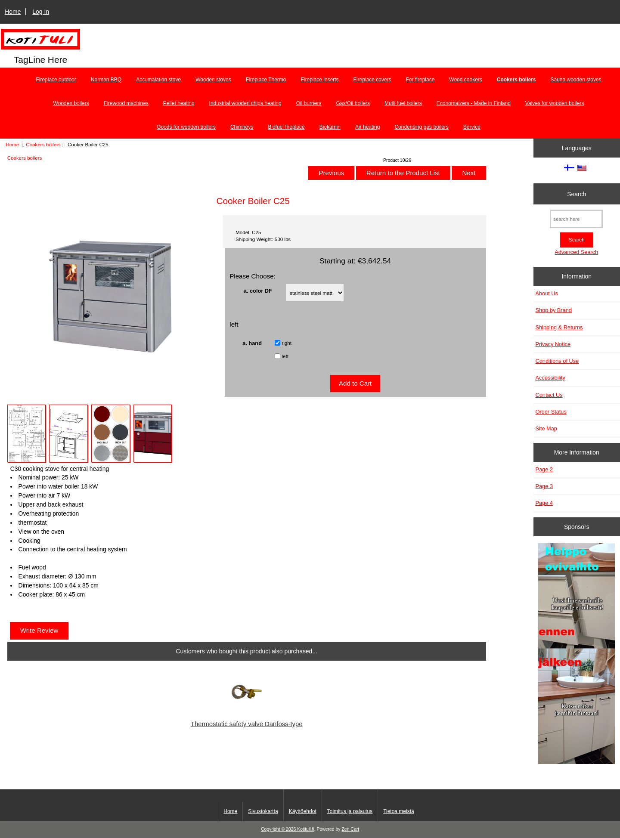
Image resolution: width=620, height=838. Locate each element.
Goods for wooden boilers (186, 127)
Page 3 (544, 486)
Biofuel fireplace (286, 127)
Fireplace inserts (320, 80)
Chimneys (241, 127)
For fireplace (420, 80)
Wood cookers (465, 80)
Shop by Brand (554, 310)
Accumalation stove (158, 80)
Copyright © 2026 (279, 829)
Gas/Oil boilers (353, 103)
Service (471, 127)
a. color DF (258, 291)
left (285, 356)
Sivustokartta (263, 811)
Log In (40, 11)
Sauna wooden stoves (576, 80)
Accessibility (550, 377)
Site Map (546, 428)
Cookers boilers (43, 144)
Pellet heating (179, 103)
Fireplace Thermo (266, 80)
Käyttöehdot (302, 811)
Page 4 (544, 503)
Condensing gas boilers (421, 127)
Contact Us (549, 395)
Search (576, 193)
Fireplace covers (372, 80)
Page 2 (544, 469)
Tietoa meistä (398, 811)
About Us (547, 293)
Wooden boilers (71, 103)
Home (13, 11)
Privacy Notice (553, 344)
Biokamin (330, 127)
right (286, 343)
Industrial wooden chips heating (245, 103)
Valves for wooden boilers (554, 103)
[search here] (576, 219)
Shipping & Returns (559, 327)
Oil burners (309, 103)
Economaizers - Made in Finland (474, 103)
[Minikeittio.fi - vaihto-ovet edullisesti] (576, 654)
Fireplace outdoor (56, 80)
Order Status (551, 411)
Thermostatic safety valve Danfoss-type (247, 723)
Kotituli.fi (305, 829)
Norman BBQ (106, 80)
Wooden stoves (213, 80)
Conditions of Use (557, 361)
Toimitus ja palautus (349, 811)
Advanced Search (576, 252)
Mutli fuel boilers (403, 103)
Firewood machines (126, 103)
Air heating (367, 127)
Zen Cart (350, 829)
